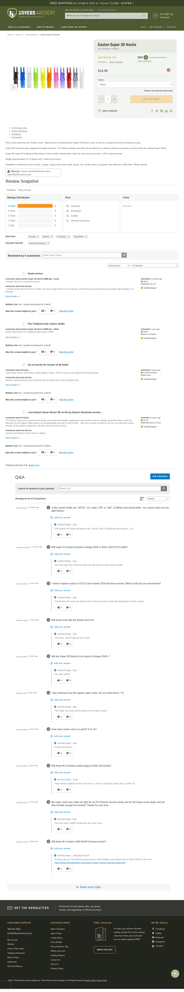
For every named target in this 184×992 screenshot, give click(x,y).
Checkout (164, 17)
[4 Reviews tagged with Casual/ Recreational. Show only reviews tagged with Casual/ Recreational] (39, 243)
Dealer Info (12, 962)
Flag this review (66, 311)
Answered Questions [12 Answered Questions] (158, 57)
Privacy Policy (90, 980)
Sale (143, 27)
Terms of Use (101, 980)
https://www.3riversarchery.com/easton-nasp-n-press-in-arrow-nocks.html (89, 862)
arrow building (31, 35)
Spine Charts (56, 933)
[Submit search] (164, 488)
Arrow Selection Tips (59, 946)
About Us (55, 964)
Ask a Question (145, 61)
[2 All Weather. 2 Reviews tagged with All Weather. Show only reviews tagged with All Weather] (91, 211)
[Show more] (88, 887)
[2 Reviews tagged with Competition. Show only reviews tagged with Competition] (80, 237)
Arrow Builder (56, 942)
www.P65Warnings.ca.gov (19, 174)
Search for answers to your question (36, 488)
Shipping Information (16, 953)
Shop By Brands (46, 27)
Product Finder (57, 968)
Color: (101, 80)
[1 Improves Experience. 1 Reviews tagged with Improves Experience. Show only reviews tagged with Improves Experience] (91, 221)
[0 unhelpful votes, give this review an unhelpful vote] (52, 311)
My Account (156, 27)
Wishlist (171, 27)
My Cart (166, 14)
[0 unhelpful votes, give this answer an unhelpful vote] (68, 535)
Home (9, 35)
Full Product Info (19, 128)
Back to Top (34, 465)
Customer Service (106, 10)
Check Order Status (15, 949)
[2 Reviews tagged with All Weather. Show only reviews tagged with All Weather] (63, 237)
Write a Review (115, 62)
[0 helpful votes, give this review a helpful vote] (43, 311)
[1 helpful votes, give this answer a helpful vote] (58, 869)
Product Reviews (19, 131)
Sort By (142, 499)
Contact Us (55, 960)
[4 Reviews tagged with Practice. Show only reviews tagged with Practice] (48, 237)
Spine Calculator (58, 929)
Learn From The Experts (75, 27)
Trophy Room (56, 938)
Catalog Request (58, 955)
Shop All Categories (20, 27)
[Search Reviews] (85, 255)
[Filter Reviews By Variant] (154, 266)
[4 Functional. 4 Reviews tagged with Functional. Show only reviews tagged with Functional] (91, 206)
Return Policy (13, 957)
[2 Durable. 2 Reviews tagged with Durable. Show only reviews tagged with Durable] (91, 216)
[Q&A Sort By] (158, 498)
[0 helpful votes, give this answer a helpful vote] (58, 535)
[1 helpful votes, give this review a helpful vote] (43, 399)
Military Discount (58, 951)
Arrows (19, 35)
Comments (17, 137)
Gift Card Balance (15, 966)
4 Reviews (102, 62)
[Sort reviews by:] (119, 266)
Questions (16, 134)
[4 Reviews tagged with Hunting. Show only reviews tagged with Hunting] (33, 237)
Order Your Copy (105, 949)
